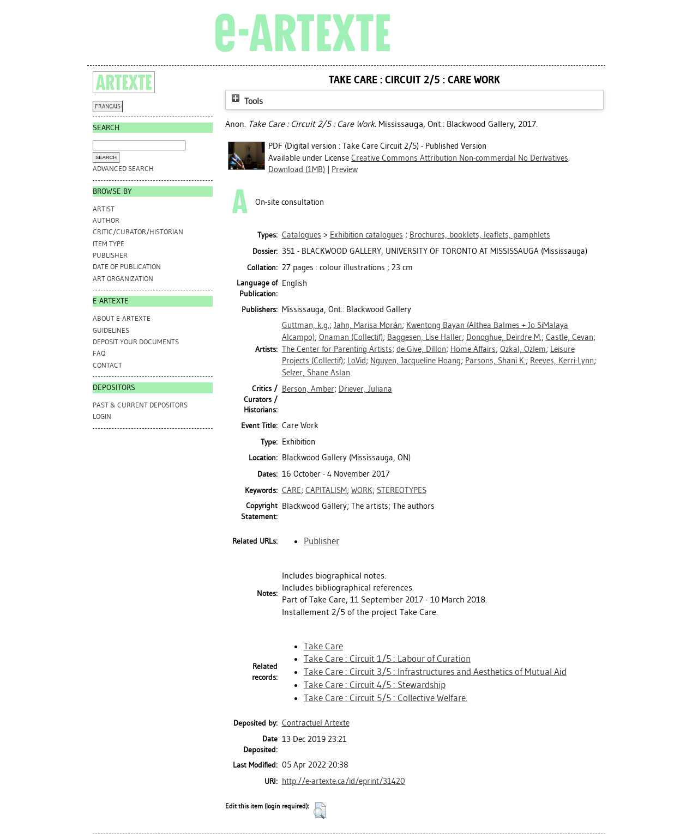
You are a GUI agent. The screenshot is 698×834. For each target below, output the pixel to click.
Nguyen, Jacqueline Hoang (415, 361)
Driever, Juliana (365, 389)
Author (106, 220)
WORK (361, 490)
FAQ (99, 353)
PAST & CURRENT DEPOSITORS (140, 405)
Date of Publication (127, 267)
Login (102, 416)
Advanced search (123, 169)
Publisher (110, 255)
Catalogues (301, 235)
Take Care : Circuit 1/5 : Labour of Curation (387, 658)
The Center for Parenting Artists (337, 349)
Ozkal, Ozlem (523, 349)
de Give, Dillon (421, 349)
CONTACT (107, 365)
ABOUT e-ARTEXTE (122, 318)
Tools (246, 101)
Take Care (323, 646)
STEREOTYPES (401, 490)
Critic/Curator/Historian (138, 232)
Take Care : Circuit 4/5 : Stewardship (375, 684)
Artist (104, 209)
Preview (345, 169)
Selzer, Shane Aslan (316, 373)
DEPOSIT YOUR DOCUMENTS (136, 342)
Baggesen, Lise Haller (424, 337)
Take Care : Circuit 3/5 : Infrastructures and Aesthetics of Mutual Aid (435, 671)
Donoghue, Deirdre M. (503, 337)
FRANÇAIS (108, 106)
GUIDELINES (111, 330)
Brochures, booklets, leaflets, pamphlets (480, 235)
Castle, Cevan (569, 337)
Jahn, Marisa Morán (368, 325)
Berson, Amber (308, 389)
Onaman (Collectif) (351, 337)
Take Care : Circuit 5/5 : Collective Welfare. (385, 697)
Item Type (108, 244)
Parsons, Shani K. (495, 361)
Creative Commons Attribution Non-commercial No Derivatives (459, 158)
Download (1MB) (296, 169)
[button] (320, 810)
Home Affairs (473, 349)
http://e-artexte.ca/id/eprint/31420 (343, 781)
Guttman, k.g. (305, 325)
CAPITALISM (326, 490)
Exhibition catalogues (366, 235)
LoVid (356, 361)
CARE (291, 490)
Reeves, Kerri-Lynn (562, 361)
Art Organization (123, 279)
